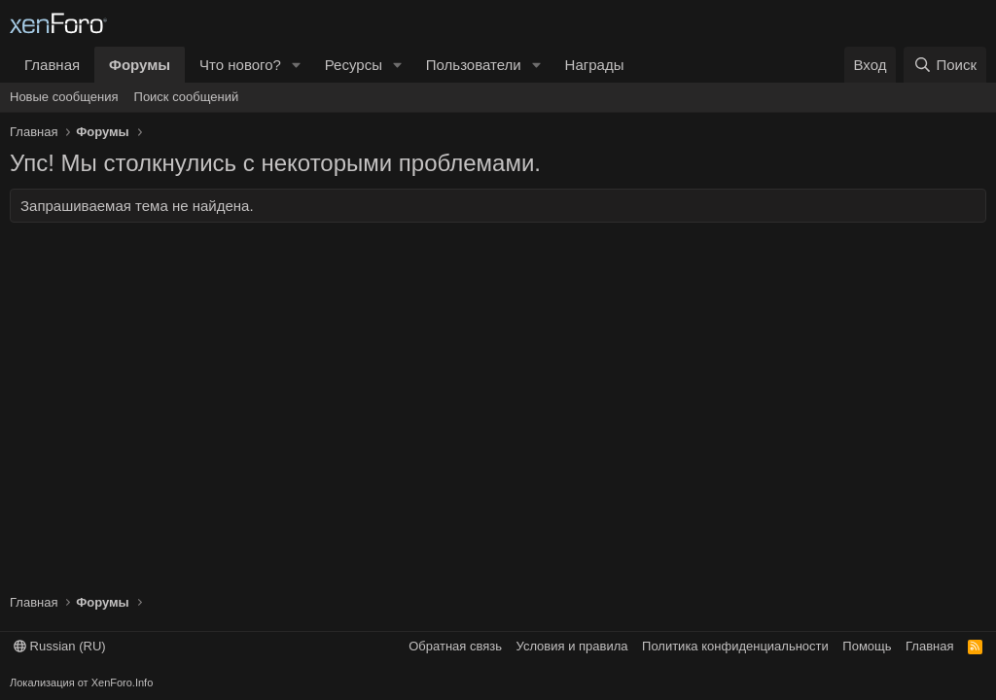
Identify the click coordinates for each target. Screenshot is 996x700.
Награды (594, 64)
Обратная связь (455, 646)
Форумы (139, 64)
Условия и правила (572, 646)
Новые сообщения (64, 96)
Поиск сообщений (186, 96)
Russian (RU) (60, 646)
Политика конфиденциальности (735, 646)
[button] (296, 65)
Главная (52, 64)
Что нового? (240, 64)
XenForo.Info (122, 682)
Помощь (866, 646)
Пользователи (473, 64)
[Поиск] (945, 65)
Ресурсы (353, 64)
